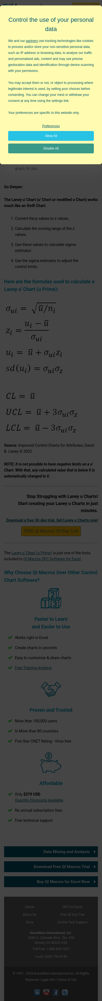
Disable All (50, 148)
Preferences (51, 126)
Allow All (51, 136)
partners (32, 41)
